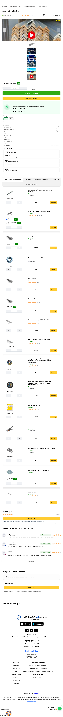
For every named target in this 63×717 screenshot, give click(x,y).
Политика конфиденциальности (38, 665)
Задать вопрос (31, 587)
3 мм (6, 118)
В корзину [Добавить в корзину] (53, 202)
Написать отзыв (31, 518)
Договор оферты (38, 677)
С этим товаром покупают (12, 179)
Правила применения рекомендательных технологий (38, 671)
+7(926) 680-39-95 (18, 111)
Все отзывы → (31, 561)
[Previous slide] (4, 30)
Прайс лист (16, 677)
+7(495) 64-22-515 (18, 109)
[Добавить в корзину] (31, 93)
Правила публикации (54, 523)
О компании (16, 680)
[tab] (28, 40)
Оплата (16, 671)
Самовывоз (55, 179)
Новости (16, 683)
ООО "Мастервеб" (31, 701)
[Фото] (31, 30)
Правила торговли (38, 674)
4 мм (11, 118)
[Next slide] (58, 30)
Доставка (16, 665)
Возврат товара (16, 674)
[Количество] (15, 88)
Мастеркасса (37, 693)
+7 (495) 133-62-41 (31, 641)
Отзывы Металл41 (31, 184)
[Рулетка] (6, 712)
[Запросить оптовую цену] (31, 98)
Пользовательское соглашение (38, 668)
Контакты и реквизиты (16, 687)
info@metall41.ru (31, 651)
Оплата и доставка (41, 179)
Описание (28, 179)
